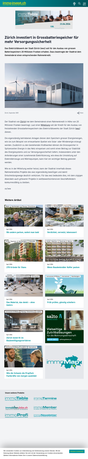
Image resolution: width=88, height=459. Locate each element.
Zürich (23, 121)
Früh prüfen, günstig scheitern (61, 302)
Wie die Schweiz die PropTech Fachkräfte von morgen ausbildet (21, 374)
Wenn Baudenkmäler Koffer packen (63, 267)
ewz (78, 128)
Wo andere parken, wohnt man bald (22, 232)
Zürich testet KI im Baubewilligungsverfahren (18, 339)
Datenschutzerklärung (40, 455)
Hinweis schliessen (76, 451)
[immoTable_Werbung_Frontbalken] (44, 20)
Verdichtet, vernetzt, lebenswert (62, 232)
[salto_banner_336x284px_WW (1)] (64, 326)
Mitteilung (45, 125)
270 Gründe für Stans (16, 267)
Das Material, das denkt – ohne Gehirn (20, 303)
